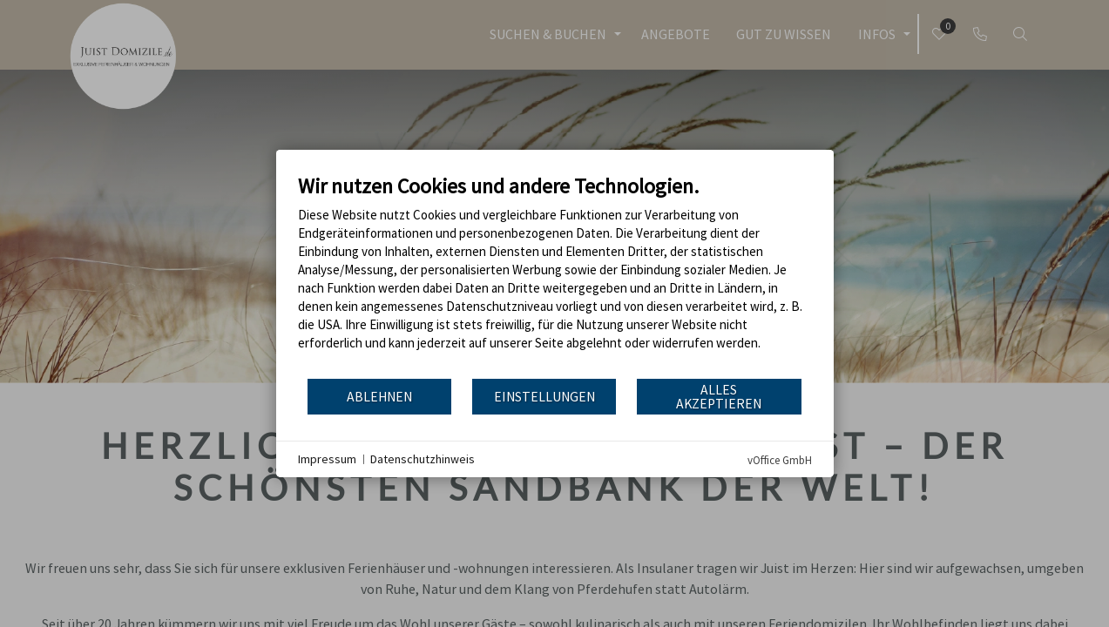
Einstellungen (544, 396)
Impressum (327, 459)
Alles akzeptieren (718, 396)
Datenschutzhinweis (422, 459)
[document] (555, 275)
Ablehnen (379, 396)
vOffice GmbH (779, 460)
